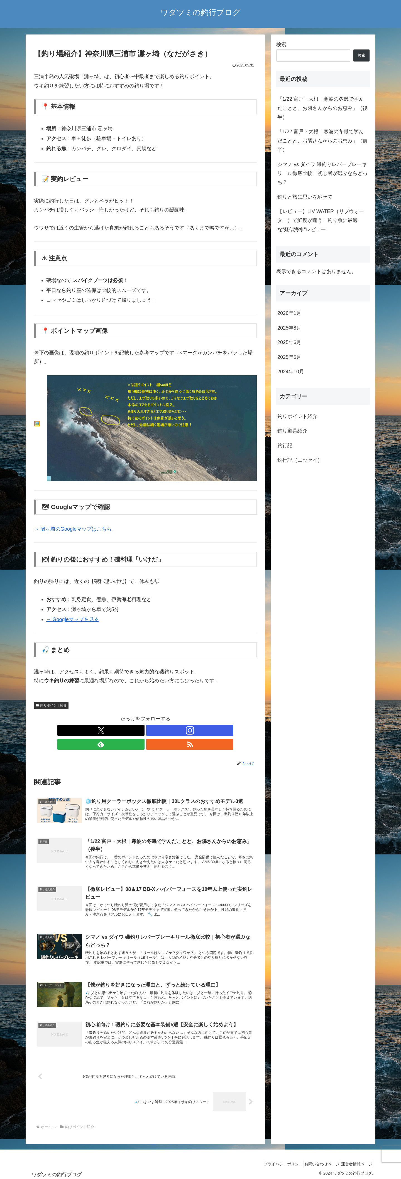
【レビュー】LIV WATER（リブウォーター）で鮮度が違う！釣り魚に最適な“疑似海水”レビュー (320, 220)
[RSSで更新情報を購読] (164, 730)
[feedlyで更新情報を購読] (151, 730)
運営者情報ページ (354, 1161)
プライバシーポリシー (272, 1161)
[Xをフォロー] (126, 730)
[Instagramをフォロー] (139, 730)
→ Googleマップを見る (72, 619)
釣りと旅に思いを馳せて (304, 197)
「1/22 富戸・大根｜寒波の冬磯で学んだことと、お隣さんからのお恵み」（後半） (322, 108)
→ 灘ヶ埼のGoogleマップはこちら (73, 529)
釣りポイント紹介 (51, 705)
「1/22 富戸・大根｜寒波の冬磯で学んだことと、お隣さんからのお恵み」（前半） (322, 140)
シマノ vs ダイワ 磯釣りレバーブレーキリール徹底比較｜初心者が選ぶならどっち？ (322, 173)
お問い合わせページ (315, 1161)
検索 (281, 44)
